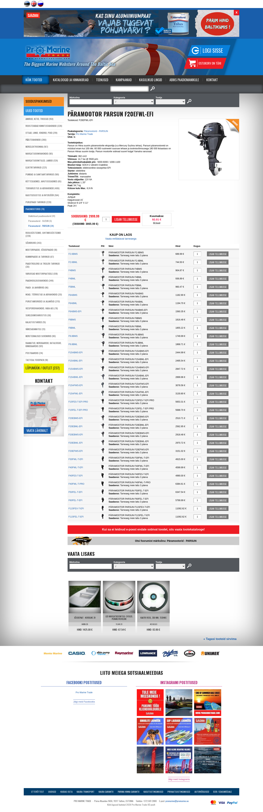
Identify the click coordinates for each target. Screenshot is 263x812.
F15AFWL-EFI (75, 393)
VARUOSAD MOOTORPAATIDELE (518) (42, 273)
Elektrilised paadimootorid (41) (41, 216)
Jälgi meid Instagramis (179, 779)
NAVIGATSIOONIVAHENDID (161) (39, 153)
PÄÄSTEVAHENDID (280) (36, 139)
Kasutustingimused (153, 791)
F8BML (72, 328)
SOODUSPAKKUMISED (39, 101)
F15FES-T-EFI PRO (78, 402)
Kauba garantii (106, 791)
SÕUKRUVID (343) (33, 242)
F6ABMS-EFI (74, 311)
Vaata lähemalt (37, 430)
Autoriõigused (202, 791)
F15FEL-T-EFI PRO (78, 410)
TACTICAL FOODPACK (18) (37, 359)
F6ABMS (72, 295)
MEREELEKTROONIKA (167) (37, 146)
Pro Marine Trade (84, 134)
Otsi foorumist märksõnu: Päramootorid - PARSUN (166, 540)
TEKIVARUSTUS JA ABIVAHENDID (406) (43, 188)
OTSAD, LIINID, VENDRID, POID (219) (41, 132)
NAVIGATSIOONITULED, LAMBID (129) (42, 160)
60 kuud (156, 223)
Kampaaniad (124, 79)
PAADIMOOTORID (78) (35, 209)
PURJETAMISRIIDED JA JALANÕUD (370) (43, 301)
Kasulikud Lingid (150, 79)
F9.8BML (72, 344)
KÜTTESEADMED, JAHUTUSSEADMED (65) (43, 181)
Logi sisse (213, 50)
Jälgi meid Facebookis (84, 702)
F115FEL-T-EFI (76, 516)
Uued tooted (34, 110)
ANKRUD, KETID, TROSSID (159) (39, 118)
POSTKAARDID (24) (34, 353)
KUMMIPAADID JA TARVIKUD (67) (40, 256)
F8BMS (72, 319)
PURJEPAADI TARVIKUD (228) (38, 202)
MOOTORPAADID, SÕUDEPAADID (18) (41, 249)
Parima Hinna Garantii (128, 791)
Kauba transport (85, 791)
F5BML (72, 287)
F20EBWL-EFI (75, 443)
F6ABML (72, 303)
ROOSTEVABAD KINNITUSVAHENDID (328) (44, 125)
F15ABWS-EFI (75, 369)
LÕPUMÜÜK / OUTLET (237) (43, 367)
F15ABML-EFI (75, 360)
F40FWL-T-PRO (76, 484)
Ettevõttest (37, 791)
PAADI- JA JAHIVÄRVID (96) (37, 287)
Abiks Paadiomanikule (184, 79)
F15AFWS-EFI (75, 385)
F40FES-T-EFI (75, 475)
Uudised (52, 791)
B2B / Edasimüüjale (222, 791)
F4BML (72, 278)
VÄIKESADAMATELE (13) (35, 329)
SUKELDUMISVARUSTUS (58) (38, 315)
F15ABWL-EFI (75, 377)
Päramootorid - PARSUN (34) (41, 225)
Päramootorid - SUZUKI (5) (40, 220)
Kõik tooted (34, 79)
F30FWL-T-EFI (75, 459)
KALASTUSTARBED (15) (36, 322)
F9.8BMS (73, 336)
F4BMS (72, 270)
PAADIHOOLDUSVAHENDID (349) (40, 280)
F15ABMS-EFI (75, 352)
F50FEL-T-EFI (75, 492)
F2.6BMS (73, 254)
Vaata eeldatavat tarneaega (120, 238)
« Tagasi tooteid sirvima (220, 638)
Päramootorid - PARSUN (96, 131)
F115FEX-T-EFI (76, 508)
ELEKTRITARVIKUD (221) (36, 167)
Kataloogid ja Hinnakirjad (71, 79)
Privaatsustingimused (178, 791)
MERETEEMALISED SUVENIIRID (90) (41, 336)
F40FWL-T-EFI (75, 467)
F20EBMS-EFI (75, 418)
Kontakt (212, 79)
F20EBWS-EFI (75, 434)
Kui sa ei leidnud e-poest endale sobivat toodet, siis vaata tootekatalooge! (153, 529)
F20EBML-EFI (75, 426)
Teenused (102, 79)
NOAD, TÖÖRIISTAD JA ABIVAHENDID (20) (44, 294)
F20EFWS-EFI (75, 451)
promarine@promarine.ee (177, 801)
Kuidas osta (66, 791)
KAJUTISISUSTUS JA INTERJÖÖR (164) (42, 195)
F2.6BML (72, 262)
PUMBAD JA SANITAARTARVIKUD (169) (42, 174)
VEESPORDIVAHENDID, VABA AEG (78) (42, 308)
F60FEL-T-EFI (75, 500)
